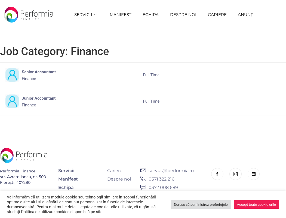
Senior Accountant (39, 71)
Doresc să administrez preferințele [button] (201, 205)
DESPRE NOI (183, 14)
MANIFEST (120, 14)
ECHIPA (151, 14)
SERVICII (86, 14)
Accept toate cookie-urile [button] (256, 205)
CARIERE (217, 14)
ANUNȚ (245, 14)
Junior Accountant (39, 98)
